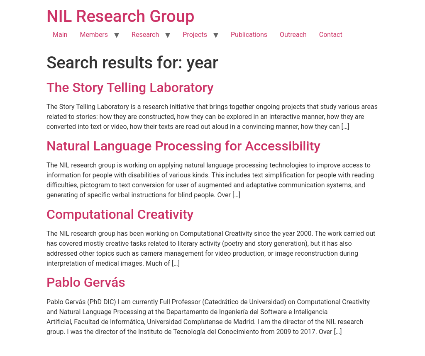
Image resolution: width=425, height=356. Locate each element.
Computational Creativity (119, 214)
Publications (249, 35)
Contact (330, 35)
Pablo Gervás (85, 282)
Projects (195, 35)
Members (94, 35)
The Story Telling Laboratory (130, 87)
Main (60, 35)
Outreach (293, 35)
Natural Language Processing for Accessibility (183, 146)
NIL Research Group (120, 16)
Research (145, 35)
